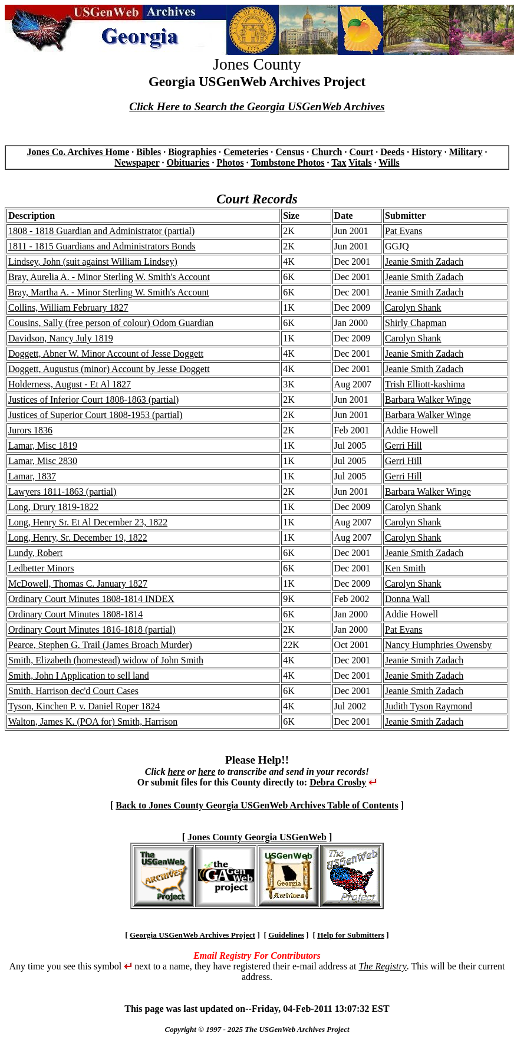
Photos (229, 162)
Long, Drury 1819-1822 (53, 507)
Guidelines (286, 935)
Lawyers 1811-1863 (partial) (62, 491)
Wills (388, 162)
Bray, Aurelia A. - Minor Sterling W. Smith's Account (109, 277)
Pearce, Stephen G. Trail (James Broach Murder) (100, 645)
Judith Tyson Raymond (428, 706)
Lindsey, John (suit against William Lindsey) (92, 262)
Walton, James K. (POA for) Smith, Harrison (92, 721)
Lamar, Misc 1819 (42, 445)
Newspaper (136, 162)
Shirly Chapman (415, 323)
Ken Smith (405, 568)
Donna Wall (407, 599)
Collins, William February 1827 (68, 308)
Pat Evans (404, 231)
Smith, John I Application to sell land (78, 675)
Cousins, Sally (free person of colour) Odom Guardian (110, 323)
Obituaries (188, 162)
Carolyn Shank (413, 308)
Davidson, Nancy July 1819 (60, 338)
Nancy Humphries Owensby (438, 645)
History (426, 152)
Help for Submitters (350, 935)
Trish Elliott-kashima (425, 384)
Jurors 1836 (30, 430)
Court (361, 152)
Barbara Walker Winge (428, 399)
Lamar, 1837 (32, 476)
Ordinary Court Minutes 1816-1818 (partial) (92, 629)
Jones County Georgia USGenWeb (257, 837)
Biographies (192, 152)
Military (466, 152)
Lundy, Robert (35, 553)
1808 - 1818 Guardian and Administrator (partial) (101, 231)
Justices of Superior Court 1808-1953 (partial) (95, 415)
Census (289, 152)
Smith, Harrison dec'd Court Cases (73, 691)
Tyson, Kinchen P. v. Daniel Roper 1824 (84, 706)
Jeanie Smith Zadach (424, 262)
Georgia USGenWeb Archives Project (192, 935)
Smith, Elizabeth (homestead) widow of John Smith (105, 660)
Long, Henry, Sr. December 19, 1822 (77, 537)
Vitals (359, 162)
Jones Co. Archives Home (78, 152)
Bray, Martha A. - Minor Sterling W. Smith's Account (108, 292)
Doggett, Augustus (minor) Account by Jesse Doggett (109, 369)
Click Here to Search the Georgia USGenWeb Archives (256, 106)
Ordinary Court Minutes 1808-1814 (75, 614)
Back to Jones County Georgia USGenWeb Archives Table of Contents (257, 805)
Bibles (148, 152)
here (175, 772)
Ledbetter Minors (41, 568)
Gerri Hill (403, 445)
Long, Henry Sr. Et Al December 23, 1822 (87, 522)
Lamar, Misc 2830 (42, 461)
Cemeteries (245, 152)
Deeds (392, 152)
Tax (338, 162)
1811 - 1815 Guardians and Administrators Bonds (102, 246)
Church (326, 152)
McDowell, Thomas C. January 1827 (77, 583)
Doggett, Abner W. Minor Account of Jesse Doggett (105, 353)
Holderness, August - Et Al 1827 (69, 384)
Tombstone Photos (287, 162)
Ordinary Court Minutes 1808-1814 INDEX (91, 599)
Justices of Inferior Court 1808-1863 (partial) (93, 399)
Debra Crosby (337, 782)
